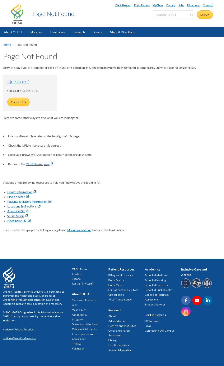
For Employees (155, 315)
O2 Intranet (152, 321)
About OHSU (13, 32)
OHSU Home (122, 5)
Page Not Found (53, 13)
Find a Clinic (115, 285)
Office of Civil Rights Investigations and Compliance (84, 333)
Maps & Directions (122, 32)
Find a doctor (16, 196)
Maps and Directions (84, 300)
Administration (117, 321)
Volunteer (78, 348)
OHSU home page (37, 164)
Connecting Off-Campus (160, 330)
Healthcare (57, 32)
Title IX (76, 343)
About (112, 316)
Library (112, 340)
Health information (19, 192)
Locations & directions (22, 206)
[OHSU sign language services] (197, 287)
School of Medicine (156, 275)
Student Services (155, 304)
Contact (208, 5)
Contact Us (18, 102)
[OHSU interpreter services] (207, 287)
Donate (170, 5)
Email (148, 325)
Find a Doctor (142, 5)
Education (36, 32)
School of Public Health (158, 289)
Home (7, 44)
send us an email (80, 230)
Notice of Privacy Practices (19, 329)
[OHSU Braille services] (186, 287)
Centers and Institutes (122, 325)
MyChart (158, 5)
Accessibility (79, 314)
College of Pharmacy (157, 294)
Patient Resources (121, 269)
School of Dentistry (156, 285)
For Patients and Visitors (123, 289)
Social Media (15, 216)
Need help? (14, 220)
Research (79, 32)
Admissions (152, 299)
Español (76, 278)
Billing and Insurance (120, 275)
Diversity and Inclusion (85, 324)
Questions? (18, 81)
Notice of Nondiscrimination (19, 338)
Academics (152, 269)
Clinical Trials (116, 294)
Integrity (77, 319)
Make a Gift (79, 309)
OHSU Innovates (118, 345)
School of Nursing (155, 280)
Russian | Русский (82, 283)
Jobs (181, 5)
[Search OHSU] (173, 14)
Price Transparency (120, 299)
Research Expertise (120, 350)
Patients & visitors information (27, 201)
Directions (193, 5)
